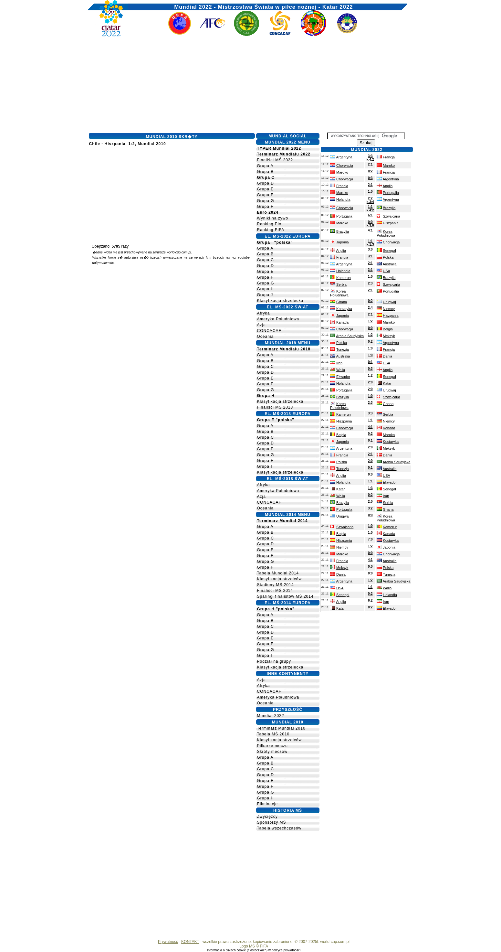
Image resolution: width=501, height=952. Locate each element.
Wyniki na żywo (272, 218)
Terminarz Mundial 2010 (281, 728)
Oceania (265, 336)
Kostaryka (344, 309)
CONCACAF (269, 330)
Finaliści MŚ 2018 (275, 407)
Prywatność (168, 941)
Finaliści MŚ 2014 (275, 590)
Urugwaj (389, 302)
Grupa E (265, 189)
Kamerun (343, 278)
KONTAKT (190, 941)
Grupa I (264, 466)
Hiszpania (390, 223)
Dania (387, 356)
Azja (261, 325)
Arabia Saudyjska (350, 336)
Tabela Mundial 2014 (278, 573)
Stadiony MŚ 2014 (275, 585)
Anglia (388, 186)
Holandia (343, 199)
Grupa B (265, 171)
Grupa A (265, 166)
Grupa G (265, 200)
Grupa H (265, 206)
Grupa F (265, 195)
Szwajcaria (391, 216)
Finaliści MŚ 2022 (275, 160)
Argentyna (344, 157)
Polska (388, 257)
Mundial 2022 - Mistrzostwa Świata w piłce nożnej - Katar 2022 (263, 5)
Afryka (263, 313)
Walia (340, 370)
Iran (339, 363)
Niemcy (389, 309)
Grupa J (265, 295)
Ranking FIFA (271, 230)
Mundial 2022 (270, 715)
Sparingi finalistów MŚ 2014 (285, 596)
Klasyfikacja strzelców (279, 579)
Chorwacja (344, 165)
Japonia (342, 242)
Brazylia (389, 208)
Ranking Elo (269, 224)
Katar (387, 383)
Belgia (388, 329)
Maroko (389, 165)
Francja (389, 157)
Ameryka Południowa (278, 319)
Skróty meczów (272, 751)
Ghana (341, 302)
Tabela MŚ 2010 (273, 734)
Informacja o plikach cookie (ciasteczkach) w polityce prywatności (254, 950)
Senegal (389, 250)
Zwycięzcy (267, 816)
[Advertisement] (247, 86)
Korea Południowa (386, 233)
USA (386, 271)
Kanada (342, 322)
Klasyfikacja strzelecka (280, 300)
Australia (390, 264)
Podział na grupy (274, 661)
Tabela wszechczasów (279, 828)
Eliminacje (267, 804)
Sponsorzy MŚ (271, 822)
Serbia (341, 284)
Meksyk (389, 336)
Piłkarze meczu (272, 745)
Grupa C (265, 260)
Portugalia (391, 193)
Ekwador (343, 377)
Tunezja (342, 349)
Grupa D (265, 183)
